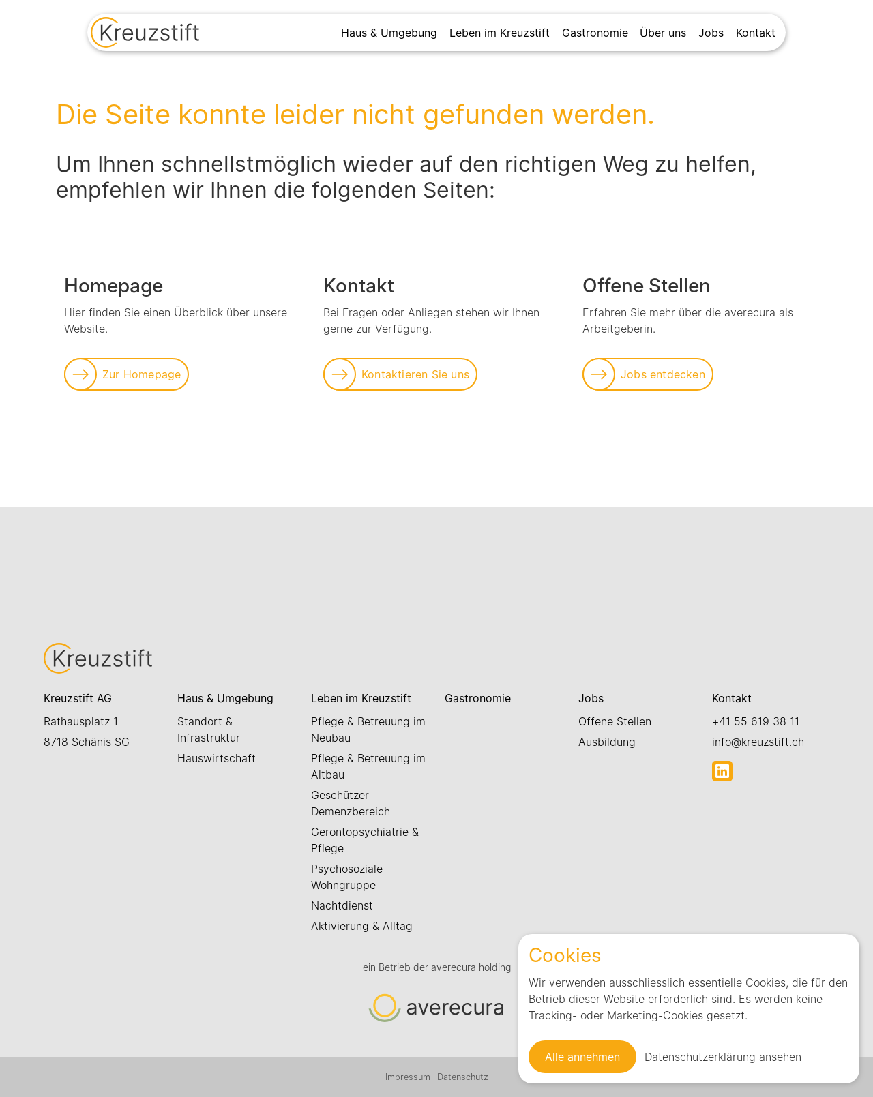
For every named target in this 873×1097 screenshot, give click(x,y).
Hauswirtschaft (216, 758)
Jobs (711, 33)
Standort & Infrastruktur (208, 730)
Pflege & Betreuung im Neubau (368, 730)
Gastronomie (595, 33)
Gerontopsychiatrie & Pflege (365, 840)
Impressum (407, 1077)
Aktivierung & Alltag (362, 926)
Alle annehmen (582, 1057)
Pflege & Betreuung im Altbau (368, 766)
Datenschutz (462, 1077)
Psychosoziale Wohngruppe (347, 877)
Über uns (663, 33)
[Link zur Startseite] (145, 34)
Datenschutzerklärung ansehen (723, 1057)
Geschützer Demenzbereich (350, 803)
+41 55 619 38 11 (755, 721)
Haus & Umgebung (389, 33)
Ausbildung (607, 742)
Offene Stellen (614, 721)
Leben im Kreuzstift (499, 33)
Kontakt (755, 33)
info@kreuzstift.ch (758, 742)
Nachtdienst (342, 905)
